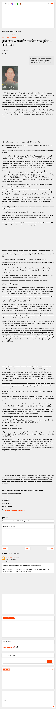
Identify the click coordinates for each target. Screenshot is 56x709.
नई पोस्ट (4, 548)
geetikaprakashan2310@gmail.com (15, 510)
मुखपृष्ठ (5, 700)
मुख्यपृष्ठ (27, 548)
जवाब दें (8, 561)
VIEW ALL (50, 669)
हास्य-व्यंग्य (14, 37)
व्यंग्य (8, 37)
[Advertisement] (28, 17)
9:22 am (17, 557)
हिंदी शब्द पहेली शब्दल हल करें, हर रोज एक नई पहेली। (14, 34)
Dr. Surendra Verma (11, 557)
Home (3, 37)
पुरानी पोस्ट (50, 548)
